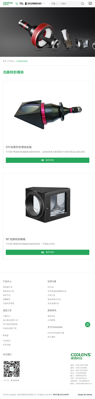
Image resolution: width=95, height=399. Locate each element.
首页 (4, 61)
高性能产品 (7, 287)
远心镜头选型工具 (10, 320)
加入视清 (51, 337)
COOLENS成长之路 (56, 333)
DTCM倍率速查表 (10, 324)
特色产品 (6, 295)
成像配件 (6, 299)
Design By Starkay (85, 395)
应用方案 (52, 281)
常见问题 (6, 345)
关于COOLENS (55, 327)
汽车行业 (51, 295)
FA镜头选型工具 (10, 328)
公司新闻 (51, 320)
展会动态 (51, 316)
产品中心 (11, 61)
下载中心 (6, 316)
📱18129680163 (32, 3)
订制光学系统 (8, 303)
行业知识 (6, 341)
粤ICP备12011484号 (61, 395)
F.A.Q (5, 335)
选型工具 (7, 310)
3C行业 (51, 287)
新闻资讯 (52, 310)
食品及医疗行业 (54, 299)
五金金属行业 (53, 303)
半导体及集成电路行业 (57, 291)
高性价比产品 (8, 291)
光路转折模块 (22, 61)
